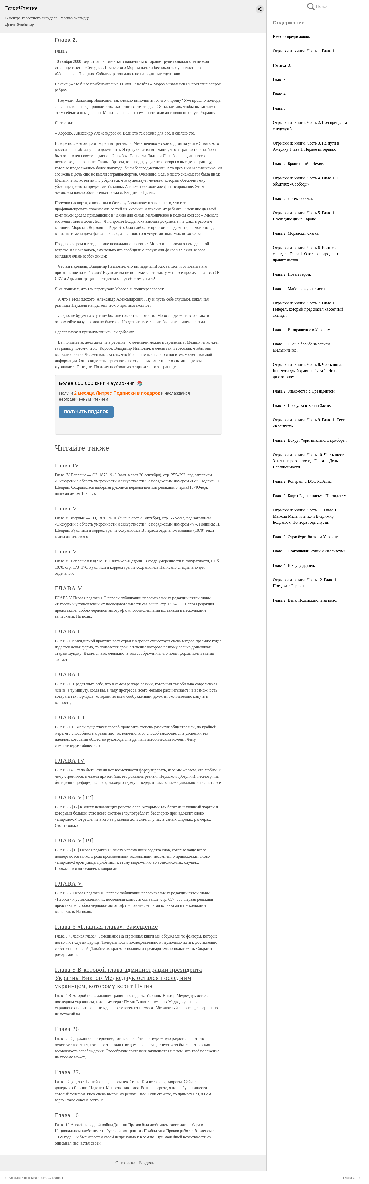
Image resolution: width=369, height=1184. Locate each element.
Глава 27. (68, 1072)
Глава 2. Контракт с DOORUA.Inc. (303, 481)
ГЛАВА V (69, 588)
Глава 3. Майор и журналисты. (299, 288)
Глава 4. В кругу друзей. (294, 565)
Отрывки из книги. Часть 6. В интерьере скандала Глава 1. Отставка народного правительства (308, 253)
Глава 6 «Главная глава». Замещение (106, 926)
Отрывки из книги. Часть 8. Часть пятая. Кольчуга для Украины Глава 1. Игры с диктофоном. (308, 370)
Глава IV (67, 465)
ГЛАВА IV (70, 760)
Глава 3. (280, 79)
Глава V (66, 508)
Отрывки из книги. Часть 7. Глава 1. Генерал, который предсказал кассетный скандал (308, 309)
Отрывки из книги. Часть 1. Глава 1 (304, 51)
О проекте (125, 1163)
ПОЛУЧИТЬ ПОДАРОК (86, 412)
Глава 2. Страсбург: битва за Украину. (306, 536)
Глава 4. (280, 94)
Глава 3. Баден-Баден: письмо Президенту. (310, 495)
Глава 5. (280, 108)
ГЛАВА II (68, 674)
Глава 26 (67, 1029)
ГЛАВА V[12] (74, 797)
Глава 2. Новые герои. (292, 274)
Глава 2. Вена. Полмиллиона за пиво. (305, 600)
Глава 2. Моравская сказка (296, 233)
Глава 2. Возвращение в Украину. (302, 329)
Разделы (147, 1163)
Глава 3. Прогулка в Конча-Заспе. (302, 405)
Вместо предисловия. (291, 36)
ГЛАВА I (67, 631)
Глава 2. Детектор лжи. (293, 198)
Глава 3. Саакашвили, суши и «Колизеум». (310, 551)
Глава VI (67, 551)
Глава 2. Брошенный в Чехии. (298, 163)
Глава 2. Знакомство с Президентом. (304, 391)
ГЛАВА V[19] (74, 840)
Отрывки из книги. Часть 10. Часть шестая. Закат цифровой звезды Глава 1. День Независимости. (310, 460)
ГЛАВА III (70, 717)
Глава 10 (67, 1115)
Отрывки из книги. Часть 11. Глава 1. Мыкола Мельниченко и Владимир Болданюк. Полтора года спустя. (305, 516)
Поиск (317, 6)
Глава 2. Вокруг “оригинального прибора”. (310, 440)
